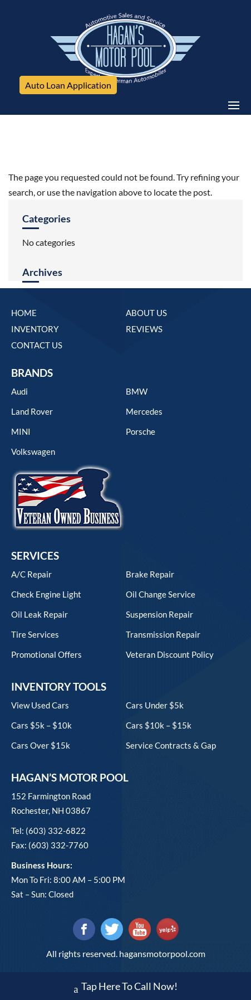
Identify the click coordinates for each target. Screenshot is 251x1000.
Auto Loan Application (68, 85)
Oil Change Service (160, 594)
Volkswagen (33, 451)
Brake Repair (150, 574)
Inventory (34, 329)
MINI (21, 431)
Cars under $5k (155, 705)
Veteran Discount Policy (170, 654)
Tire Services (35, 634)
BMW (136, 391)
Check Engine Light (46, 594)
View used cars (40, 705)
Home (24, 313)
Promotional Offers (46, 654)
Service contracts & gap (171, 745)
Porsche (140, 431)
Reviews (144, 329)
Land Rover (32, 411)
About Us (146, 313)
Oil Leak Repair (39, 614)
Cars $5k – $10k (41, 725)
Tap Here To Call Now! (126, 987)
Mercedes (144, 411)
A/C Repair (31, 574)
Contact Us (36, 345)
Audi (19, 391)
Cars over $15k (40, 745)
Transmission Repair (163, 634)
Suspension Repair (159, 614)
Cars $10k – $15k (158, 725)
